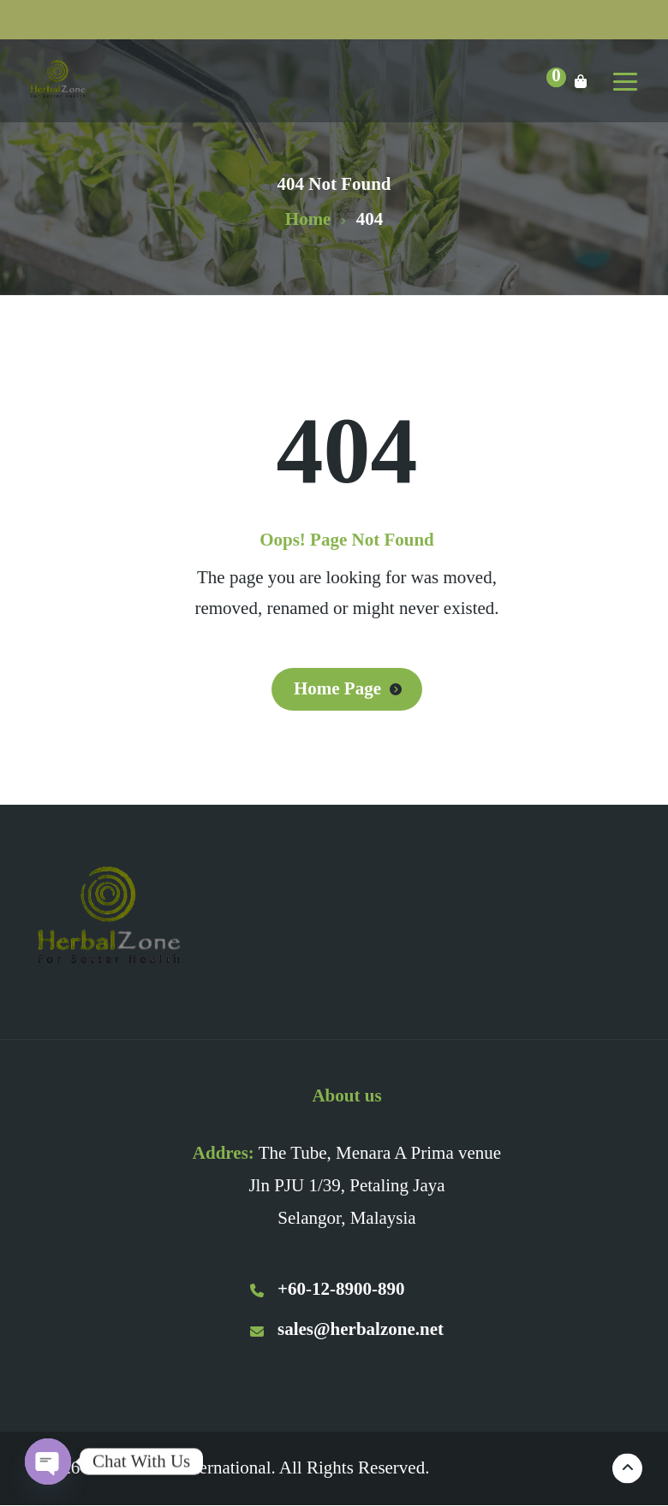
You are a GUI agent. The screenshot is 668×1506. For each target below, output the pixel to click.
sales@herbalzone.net (347, 1329)
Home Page (337, 688)
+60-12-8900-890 (327, 1289)
